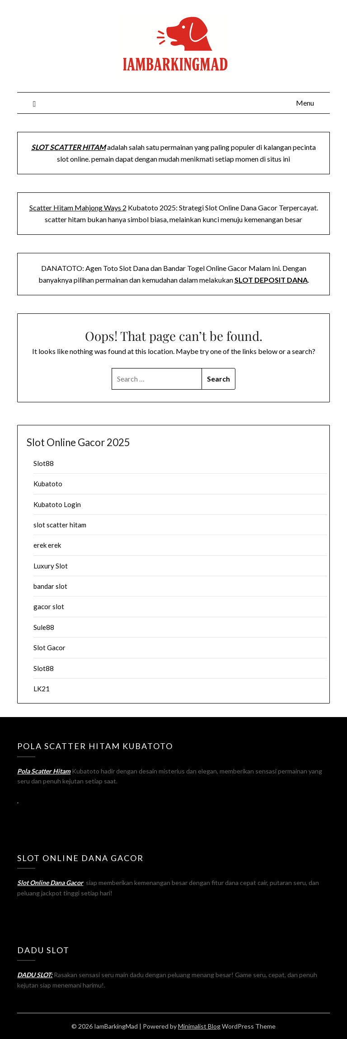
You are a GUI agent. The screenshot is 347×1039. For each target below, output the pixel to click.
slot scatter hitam (59, 525)
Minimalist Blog (199, 1026)
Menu (305, 102)
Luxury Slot (50, 566)
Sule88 (43, 627)
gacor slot (48, 606)
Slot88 (43, 463)
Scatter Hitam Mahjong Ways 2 (78, 207)
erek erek (47, 545)
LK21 (41, 689)
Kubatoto (47, 484)
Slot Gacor (49, 647)
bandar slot (50, 586)
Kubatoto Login (57, 504)
